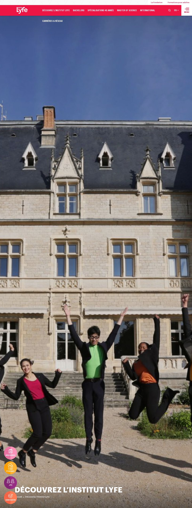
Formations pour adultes (178, 2)
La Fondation (156, 2)
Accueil (18, 497)
